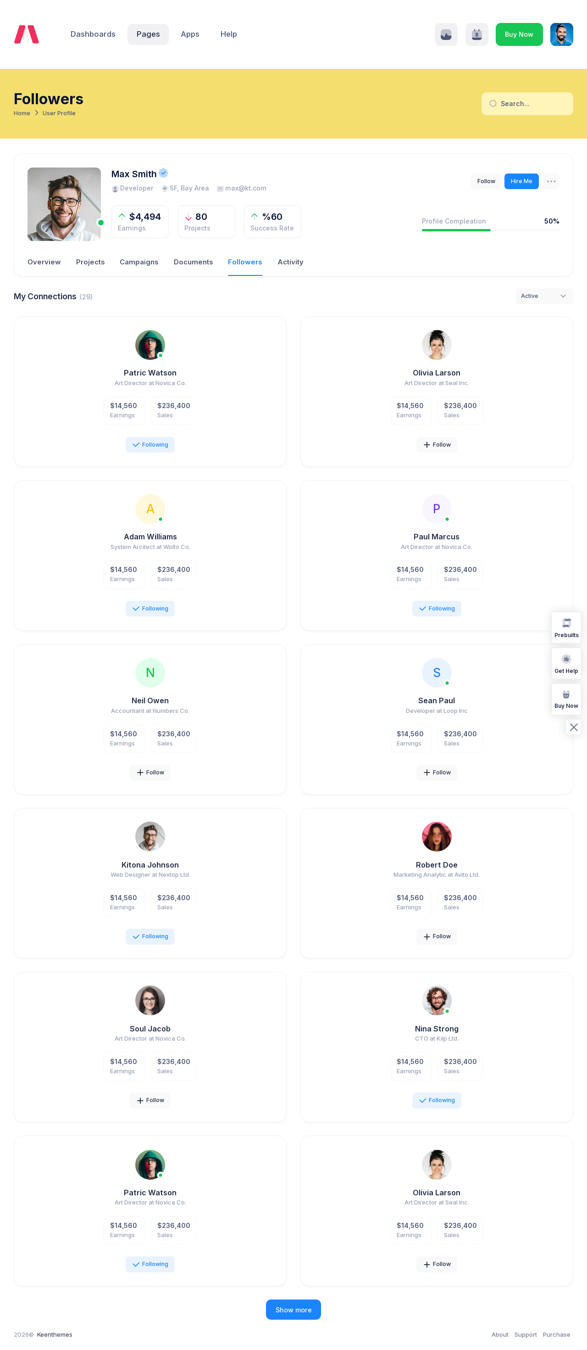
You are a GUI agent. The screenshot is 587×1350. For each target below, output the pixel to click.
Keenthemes (54, 1334)
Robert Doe (437, 864)
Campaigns (139, 262)
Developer (132, 188)
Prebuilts (566, 627)
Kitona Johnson (150, 864)
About (500, 1334)
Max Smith (134, 173)
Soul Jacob (150, 1028)
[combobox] (544, 296)
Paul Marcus (437, 536)
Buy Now (519, 34)
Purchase (556, 1334)
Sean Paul (436, 700)
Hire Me (521, 181)
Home (22, 113)
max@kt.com (241, 188)
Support (526, 1334)
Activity (290, 262)
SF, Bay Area (185, 188)
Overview (44, 262)
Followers (245, 262)
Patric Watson (150, 372)
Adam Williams (150, 536)
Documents (193, 262)
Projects (90, 262)
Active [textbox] (529, 295)
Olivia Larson (436, 372)
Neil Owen (150, 700)
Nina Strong (437, 1028)
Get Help (566, 663)
